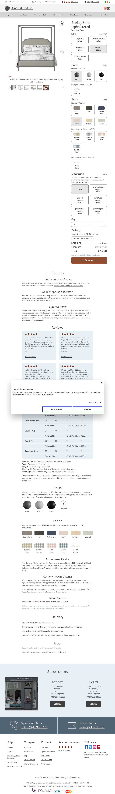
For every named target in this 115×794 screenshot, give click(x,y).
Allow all (87, 409)
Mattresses (45, 764)
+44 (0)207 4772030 (57, 697)
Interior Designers (31, 764)
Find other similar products (82, 238)
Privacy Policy (12, 762)
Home (37, 777)
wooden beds (42, 494)
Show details (93, 403)
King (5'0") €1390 (80, 200)
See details (103, 243)
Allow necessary (57, 409)
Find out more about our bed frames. (68, 286)
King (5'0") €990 (80, 211)
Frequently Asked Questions (13, 757)
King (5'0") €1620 (98, 189)
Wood (57, 777)
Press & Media (29, 760)
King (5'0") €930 (98, 211)
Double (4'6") (80, 49)
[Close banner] (101, 382)
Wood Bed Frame (78, 30)
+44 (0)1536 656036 (93, 697)
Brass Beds (45, 756)
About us (27, 747)
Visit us (57, 704)
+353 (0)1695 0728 (34, 727)
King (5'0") (98, 49)
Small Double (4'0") (98, 40)
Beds (51, 777)
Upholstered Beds (48, 751)
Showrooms (28, 751)
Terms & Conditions (14, 766)
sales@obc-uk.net (61, 602)
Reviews (10, 747)
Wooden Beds (46, 760)
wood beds (30, 492)
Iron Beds (44, 747)
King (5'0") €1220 (98, 200)
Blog (25, 756)
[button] (62, 52)
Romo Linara (38, 568)
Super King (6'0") (80, 57)
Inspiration (11, 751)
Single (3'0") (80, 40)
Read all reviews (65, 749)
